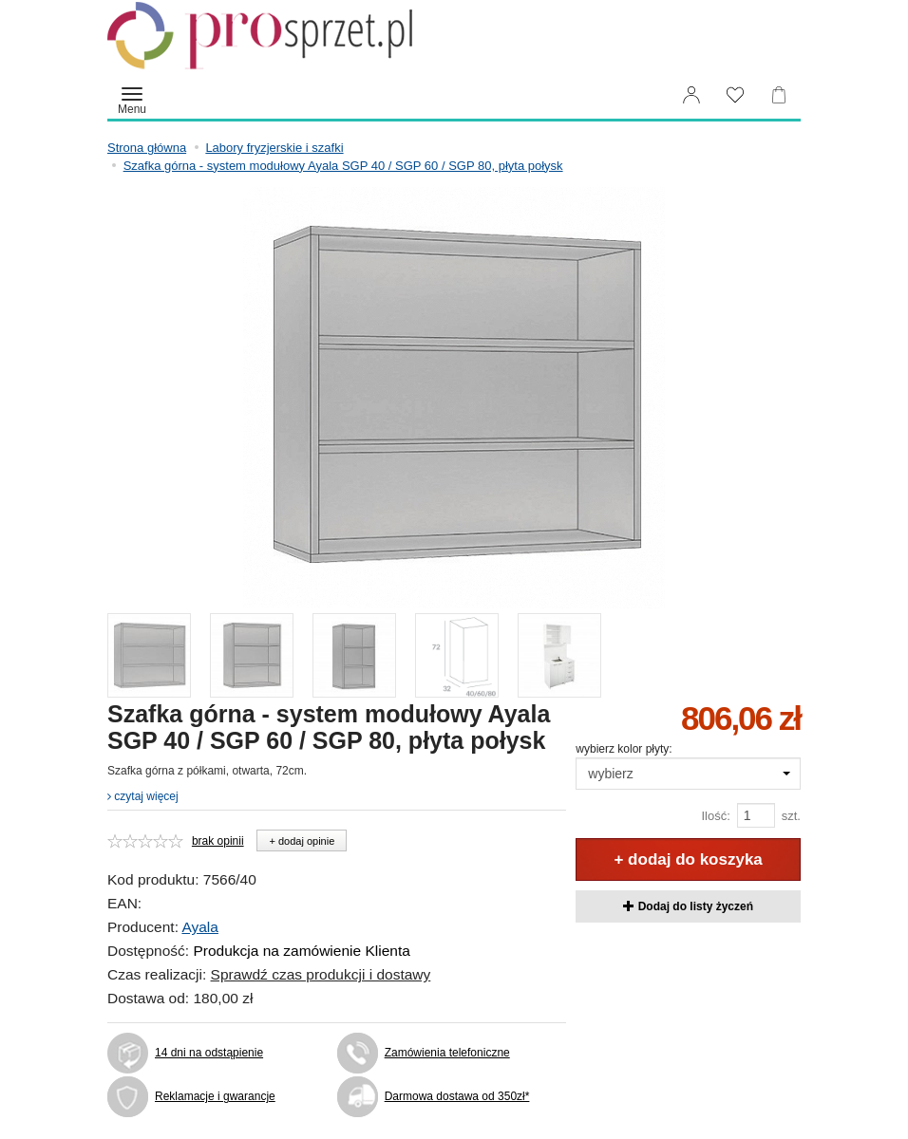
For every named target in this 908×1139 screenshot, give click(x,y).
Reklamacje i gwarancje (215, 1096)
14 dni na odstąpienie (209, 1052)
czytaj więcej (143, 796)
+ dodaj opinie (301, 841)
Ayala (199, 927)
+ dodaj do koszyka (688, 859)
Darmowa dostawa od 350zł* (457, 1096)
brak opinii (218, 841)
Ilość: (715, 816)
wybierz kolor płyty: (624, 749)
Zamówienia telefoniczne (447, 1052)
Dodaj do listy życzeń (688, 906)
